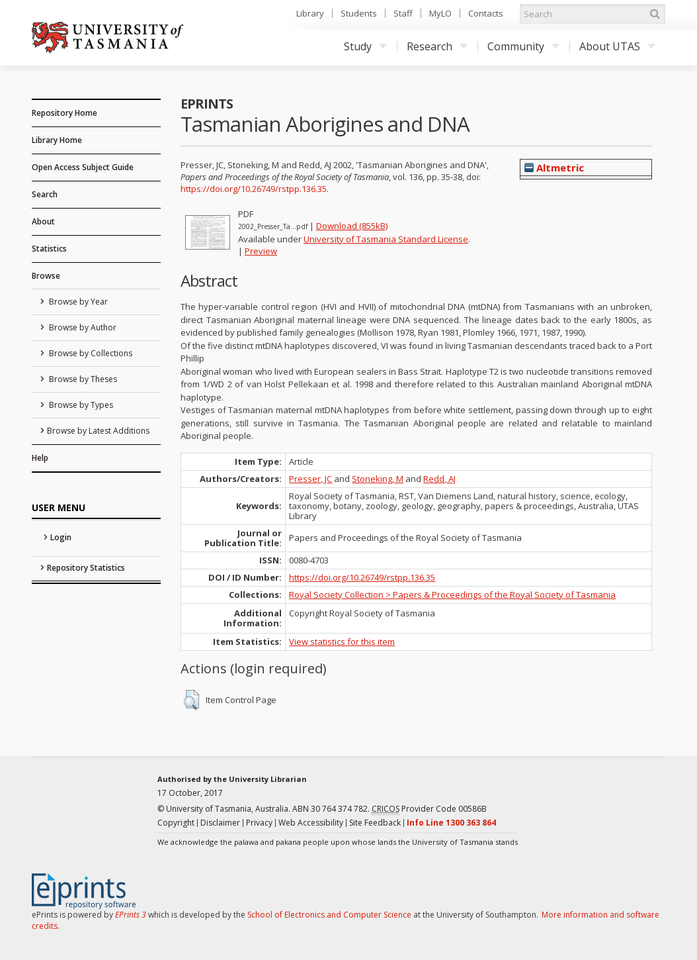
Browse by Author (81, 327)
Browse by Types (80, 404)
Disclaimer (220, 822)
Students (359, 13)
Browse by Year (77, 301)
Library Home (57, 140)
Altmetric (554, 167)
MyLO (440, 13)
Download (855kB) (352, 226)
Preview (261, 251)
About (43, 221)
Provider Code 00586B (429, 809)
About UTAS (617, 46)
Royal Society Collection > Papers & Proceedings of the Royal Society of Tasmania (452, 594)
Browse (46, 275)
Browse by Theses (82, 379)
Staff (403, 13)
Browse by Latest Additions (98, 430)
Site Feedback (375, 822)
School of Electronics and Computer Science (329, 914)
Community (523, 46)
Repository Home (64, 113)
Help (40, 457)
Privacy (259, 822)
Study (365, 46)
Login (60, 537)
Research (437, 46)
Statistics (49, 248)
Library (310, 13)
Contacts (485, 13)
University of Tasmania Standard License (386, 239)
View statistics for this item (342, 642)
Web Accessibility (310, 822)
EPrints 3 (130, 914)
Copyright (175, 822)
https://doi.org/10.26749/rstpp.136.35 (254, 189)
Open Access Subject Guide (83, 167)
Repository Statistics (86, 567)
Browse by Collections (89, 353)
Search (45, 194)
